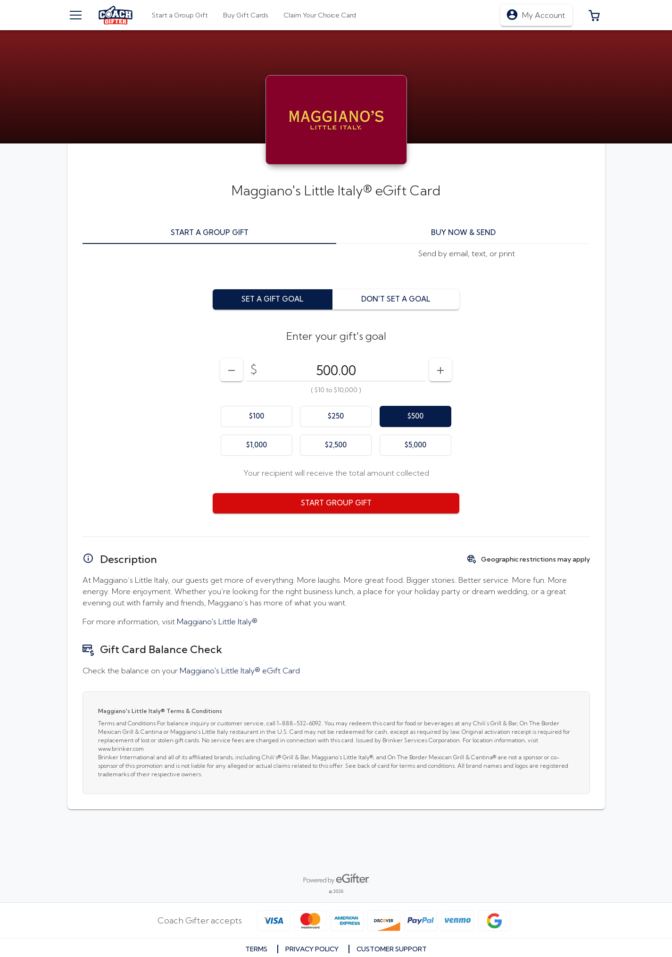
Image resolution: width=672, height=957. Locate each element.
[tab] (246, 15)
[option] (256, 416)
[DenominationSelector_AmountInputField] (336, 370)
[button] (594, 15)
